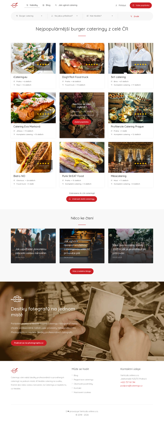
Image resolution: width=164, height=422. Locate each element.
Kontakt (77, 388)
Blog (46, 5)
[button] (30, 16)
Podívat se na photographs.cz (28, 343)
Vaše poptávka (140, 5)
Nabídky (32, 5)
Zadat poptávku (81, 122)
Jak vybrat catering (66, 5)
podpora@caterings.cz (131, 386)
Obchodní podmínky (83, 384)
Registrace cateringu (84, 380)
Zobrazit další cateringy (81, 199)
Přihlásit (120, 5)
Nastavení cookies (82, 392)
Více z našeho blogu (81, 271)
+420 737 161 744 (127, 382)
